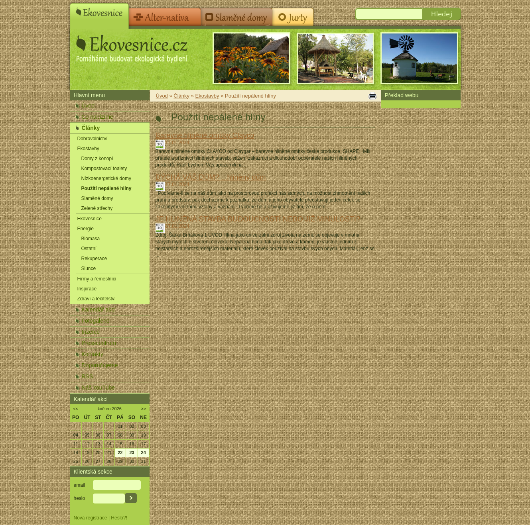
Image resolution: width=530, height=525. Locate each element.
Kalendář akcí (99, 309)
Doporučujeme (100, 365)
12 (87, 443)
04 (75, 435)
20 (98, 452)
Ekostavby (88, 148)
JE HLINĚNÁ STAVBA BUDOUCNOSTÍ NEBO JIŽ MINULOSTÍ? (258, 219)
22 (120, 452)
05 (87, 435)
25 (75, 461)
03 (143, 426)
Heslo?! (119, 518)
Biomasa (90, 238)
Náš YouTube (98, 387)
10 (143, 435)
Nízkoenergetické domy (106, 178)
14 (108, 443)
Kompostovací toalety (104, 168)
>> (143, 408)
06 (98, 435)
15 (120, 443)
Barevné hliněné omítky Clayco (205, 135)
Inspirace (87, 289)
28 (108, 461)
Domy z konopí (97, 158)
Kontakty (92, 354)
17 (143, 443)
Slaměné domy (97, 198)
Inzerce (91, 332)
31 (143, 461)
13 (98, 443)
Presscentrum (99, 343)
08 (120, 435)
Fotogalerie (96, 320)
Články (91, 128)
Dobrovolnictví (92, 138)
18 (75, 452)
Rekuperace (94, 258)
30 (131, 461)
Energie (85, 228)
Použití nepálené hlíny (106, 188)
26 (87, 461)
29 (120, 461)
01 (120, 426)
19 (87, 452)
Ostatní (89, 248)
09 (131, 435)
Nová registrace (90, 518)
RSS (87, 376)
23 (131, 452)
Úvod (88, 105)
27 (98, 461)
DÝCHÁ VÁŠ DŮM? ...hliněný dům (211, 177)
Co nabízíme (97, 117)
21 (108, 452)
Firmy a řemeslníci (96, 279)
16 (131, 443)
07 (108, 435)
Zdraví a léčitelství (96, 299)
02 (131, 426)
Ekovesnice (89, 218)
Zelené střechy (97, 208)
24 (143, 452)
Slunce (88, 268)
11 (75, 443)
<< (75, 408)
